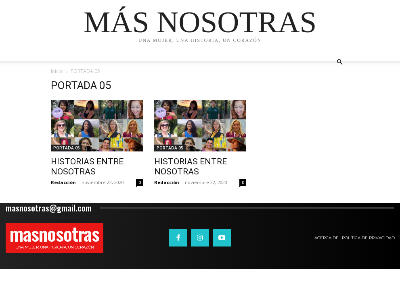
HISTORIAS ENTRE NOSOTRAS (87, 166)
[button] (340, 62)
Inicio (57, 71)
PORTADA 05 (66, 148)
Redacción (63, 182)
